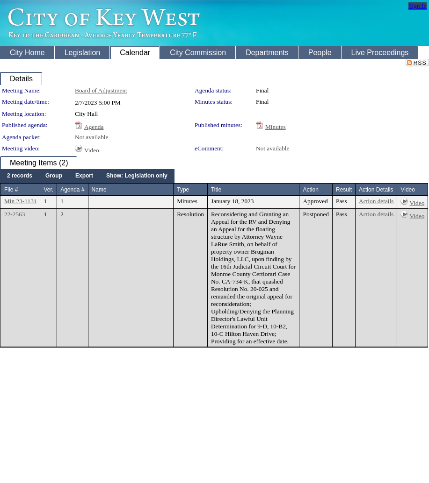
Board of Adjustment (101, 90)
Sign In (417, 5)
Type (183, 189)
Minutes (275, 126)
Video (91, 150)
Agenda (93, 126)
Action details (376, 201)
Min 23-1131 (20, 201)
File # (11, 189)
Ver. (48, 189)
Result (344, 189)
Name (99, 189)
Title (216, 189)
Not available (91, 137)
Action (310, 189)
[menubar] (87, 176)
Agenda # (72, 189)
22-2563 (14, 214)
